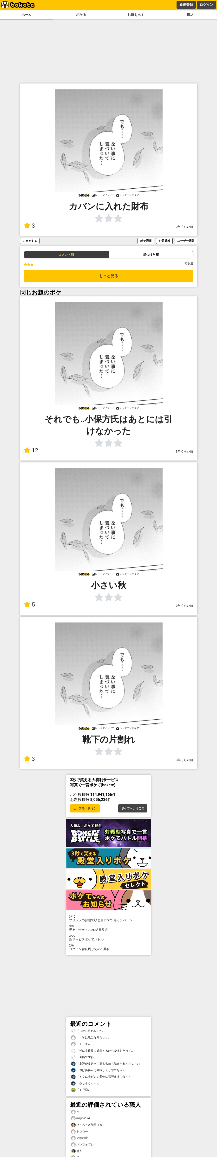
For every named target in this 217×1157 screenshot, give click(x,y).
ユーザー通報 (186, 240)
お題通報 (164, 240)
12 (31, 450)
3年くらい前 (184, 227)
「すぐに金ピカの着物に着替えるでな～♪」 (102, 1076)
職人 (190, 15)
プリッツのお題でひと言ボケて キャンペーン (108, 918)
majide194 (80, 1118)
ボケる (81, 15)
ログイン (206, 4)
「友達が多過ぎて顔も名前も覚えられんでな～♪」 (106, 1063)
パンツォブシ (82, 1144)
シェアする (29, 240)
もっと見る (108, 276)
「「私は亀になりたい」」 (91, 1037)
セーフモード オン (85, 808)
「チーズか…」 (83, 1044)
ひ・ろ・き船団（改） (88, 1125)
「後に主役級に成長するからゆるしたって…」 (103, 1050)
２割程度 (79, 1138)
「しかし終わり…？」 (87, 1031)
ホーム (26, 15)
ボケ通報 (146, 240)
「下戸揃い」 (82, 1090)
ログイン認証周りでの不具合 (108, 947)
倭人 (76, 1151)
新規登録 (186, 4)
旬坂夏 (188, 263)
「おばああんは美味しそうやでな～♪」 (99, 1070)
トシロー (79, 1131)
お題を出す (135, 15)
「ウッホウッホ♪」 (86, 1083)
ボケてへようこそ (132, 808)
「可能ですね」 (84, 1057)
